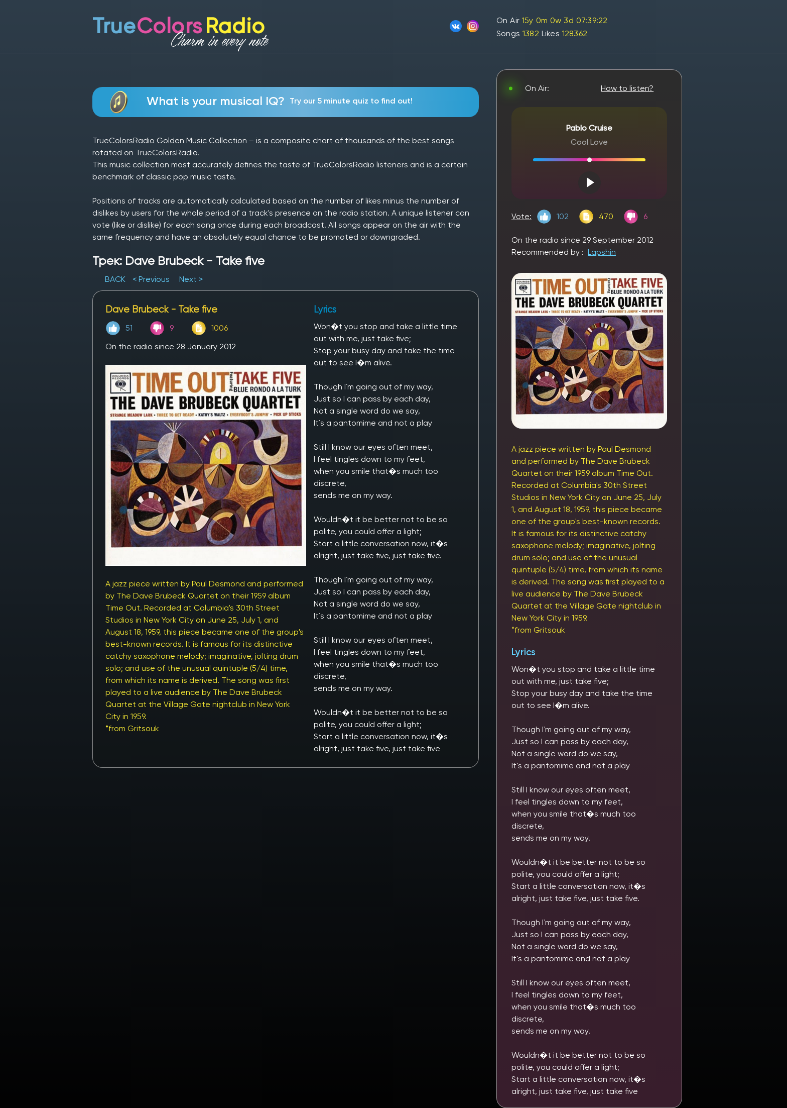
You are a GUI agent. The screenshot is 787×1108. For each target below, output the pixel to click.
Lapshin (602, 252)
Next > (191, 279)
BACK (116, 279)
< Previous (151, 279)
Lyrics (523, 652)
